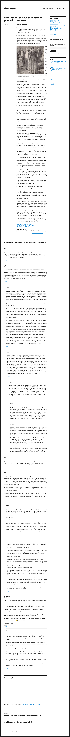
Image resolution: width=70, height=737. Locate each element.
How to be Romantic (53, 29)
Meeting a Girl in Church (54, 20)
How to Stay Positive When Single (56, 31)
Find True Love (10, 8)
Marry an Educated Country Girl (56, 70)
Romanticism (52, 8)
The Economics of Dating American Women (26, 225)
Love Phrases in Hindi (55, 69)
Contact (52, 80)
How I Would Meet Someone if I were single (57, 25)
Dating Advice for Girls (54, 30)
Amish (64, 8)
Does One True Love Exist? (55, 27)
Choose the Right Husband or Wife (56, 22)
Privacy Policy (53, 83)
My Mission (45, 8)
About (52, 79)
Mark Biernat (6, 24)
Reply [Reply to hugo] (6, 467)
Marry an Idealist (53, 21)
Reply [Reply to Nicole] (6, 260)
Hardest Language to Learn (55, 33)
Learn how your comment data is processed (30, 704)
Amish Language (53, 34)
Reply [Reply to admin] (7, 346)
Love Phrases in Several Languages (56, 28)
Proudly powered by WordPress (15, 731)
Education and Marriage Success (57, 73)
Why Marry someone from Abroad (57, 71)
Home (40, 8)
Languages (59, 8)
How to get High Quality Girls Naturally (58, 62)
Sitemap (52, 84)
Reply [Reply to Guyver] (6, 281)
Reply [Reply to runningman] (6, 626)
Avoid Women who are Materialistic (24, 224)
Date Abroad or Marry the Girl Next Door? (58, 61)
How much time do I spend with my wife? (58, 68)
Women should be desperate (23, 226)
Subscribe (53, 51)
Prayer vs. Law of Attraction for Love (57, 74)
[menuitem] (32, 224)
